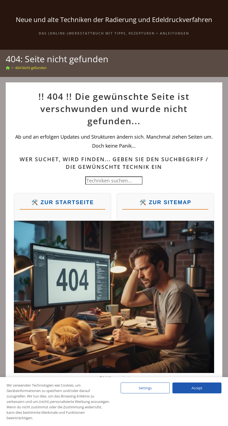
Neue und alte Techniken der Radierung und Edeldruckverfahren (114, 19)
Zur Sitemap (170, 202)
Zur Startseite (67, 202)
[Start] (8, 67)
